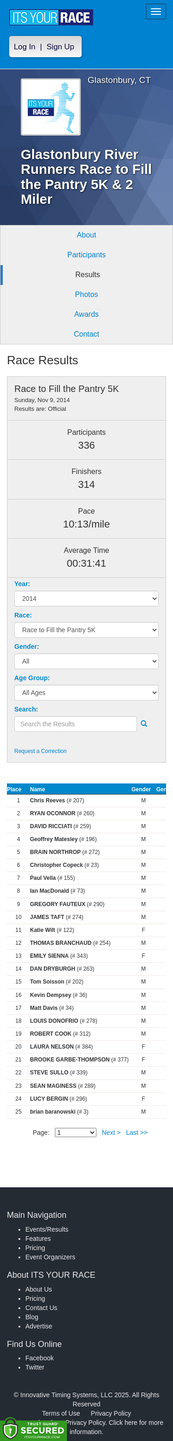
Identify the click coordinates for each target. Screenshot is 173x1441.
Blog (31, 1317)
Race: (23, 615)
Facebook (39, 1358)
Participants (86, 255)
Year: (22, 583)
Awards (86, 314)
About (86, 235)
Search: (26, 709)
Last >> (137, 1132)
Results (87, 275)
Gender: (26, 646)
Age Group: (32, 678)
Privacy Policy (111, 1413)
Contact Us (41, 1307)
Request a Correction (40, 751)
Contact (86, 334)
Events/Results (46, 1229)
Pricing (35, 1247)
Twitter (34, 1367)
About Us (38, 1289)
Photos (86, 294)
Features (38, 1238)
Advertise (38, 1326)
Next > (111, 1132)
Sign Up (60, 46)
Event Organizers (50, 1257)
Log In (25, 46)
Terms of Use (61, 1413)
